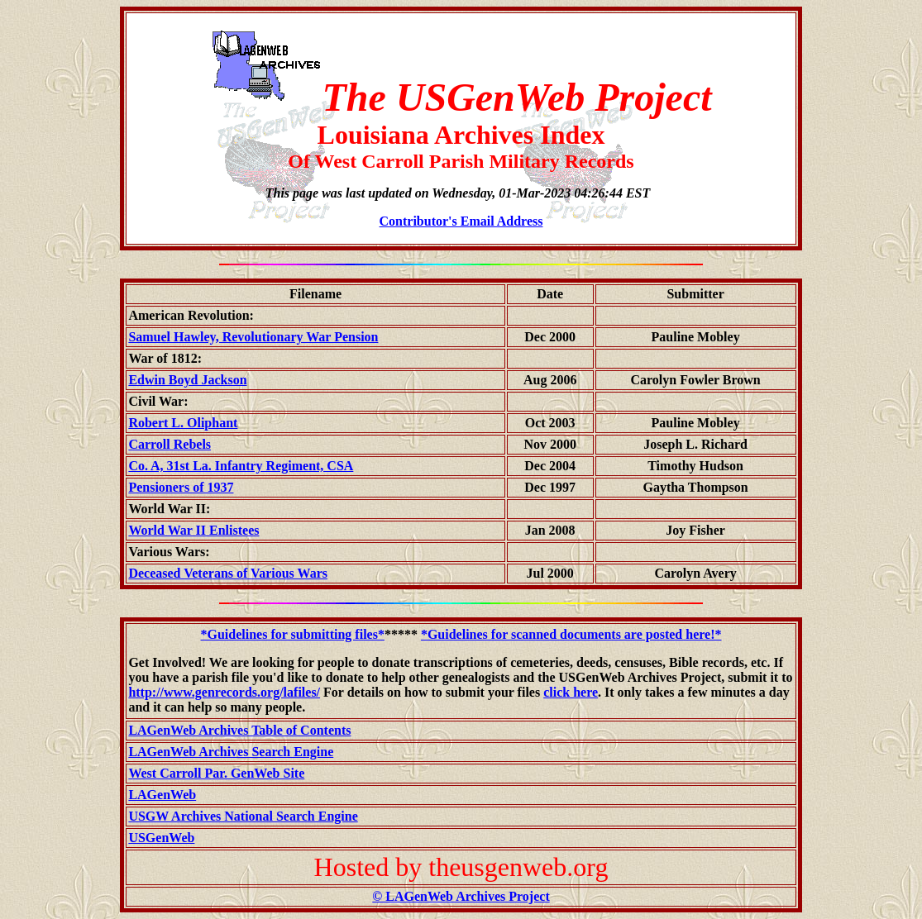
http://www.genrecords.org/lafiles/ (224, 692)
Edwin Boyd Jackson (187, 380)
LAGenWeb (162, 795)
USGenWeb (161, 838)
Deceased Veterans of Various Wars (227, 573)
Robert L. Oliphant (182, 423)
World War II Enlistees (193, 530)
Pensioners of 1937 (180, 487)
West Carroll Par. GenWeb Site (216, 773)
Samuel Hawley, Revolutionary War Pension (253, 337)
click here (570, 692)
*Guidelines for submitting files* (293, 634)
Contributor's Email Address (461, 221)
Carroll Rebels (169, 444)
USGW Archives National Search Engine (242, 816)
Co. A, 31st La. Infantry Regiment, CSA (240, 466)
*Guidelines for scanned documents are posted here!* (571, 634)
